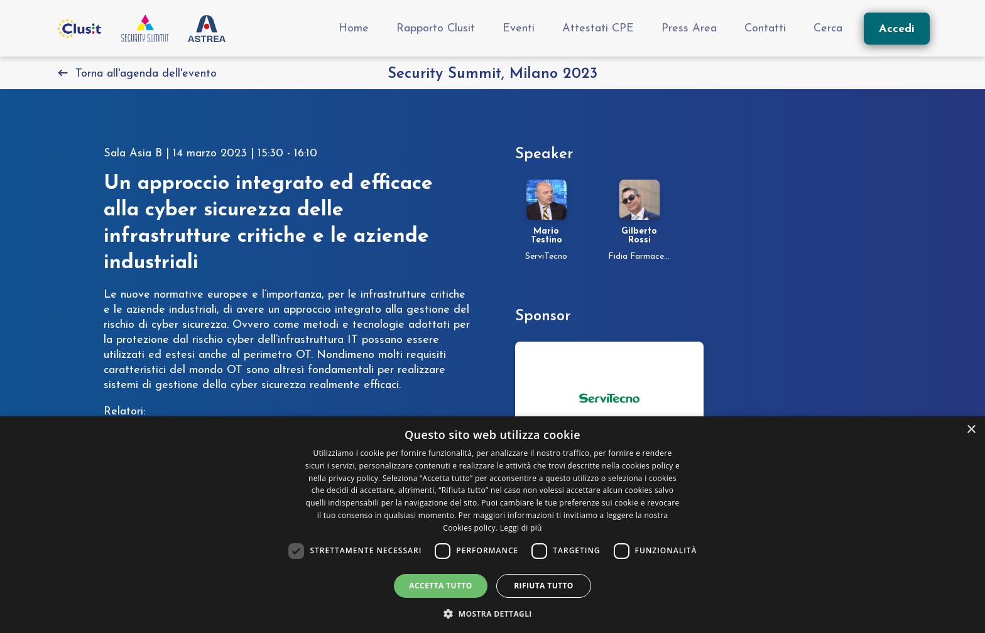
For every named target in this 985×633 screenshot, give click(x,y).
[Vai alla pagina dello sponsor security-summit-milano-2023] (609, 398)
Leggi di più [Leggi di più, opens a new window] (521, 527)
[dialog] (492, 524)
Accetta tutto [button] (440, 585)
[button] (492, 612)
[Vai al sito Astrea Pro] (207, 28)
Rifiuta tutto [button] (544, 585)
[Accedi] (897, 29)
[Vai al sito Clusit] (78, 28)
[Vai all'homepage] (145, 28)
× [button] (971, 430)
